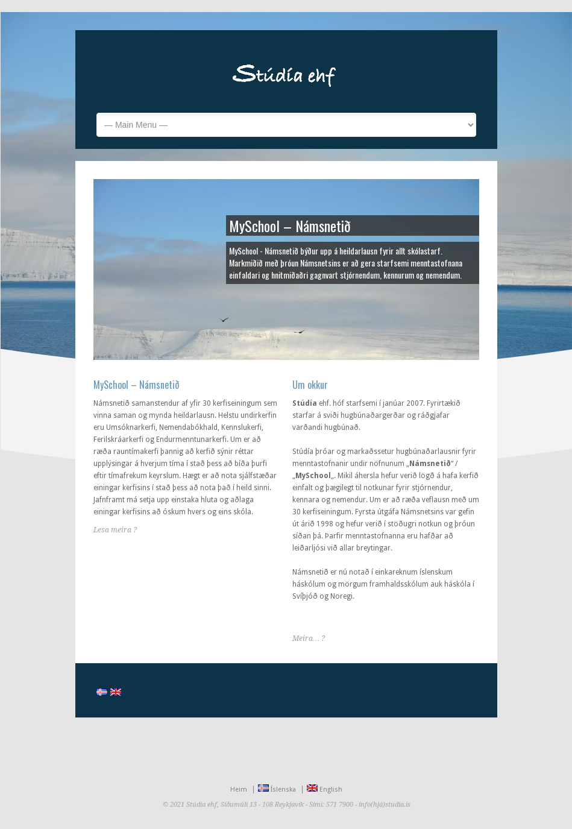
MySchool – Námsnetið (136, 384)
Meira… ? (308, 638)
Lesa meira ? (115, 530)
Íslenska (277, 789)
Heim (238, 789)
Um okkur (310, 384)
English (324, 789)
